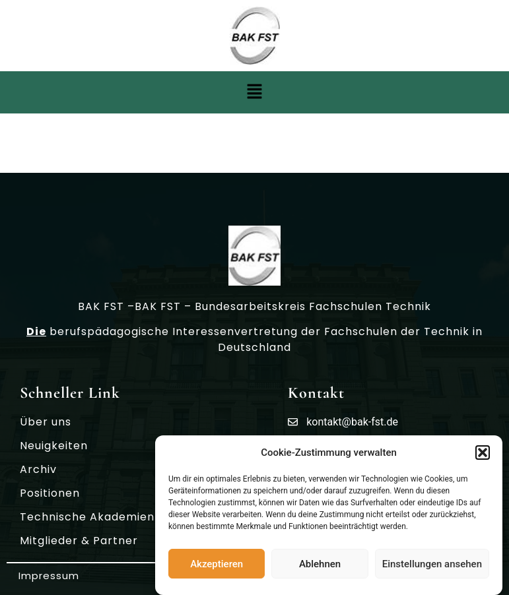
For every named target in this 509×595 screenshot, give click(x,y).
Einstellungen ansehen (432, 566)
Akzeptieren (216, 566)
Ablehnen (320, 566)
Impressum (48, 575)
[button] (482, 454)
